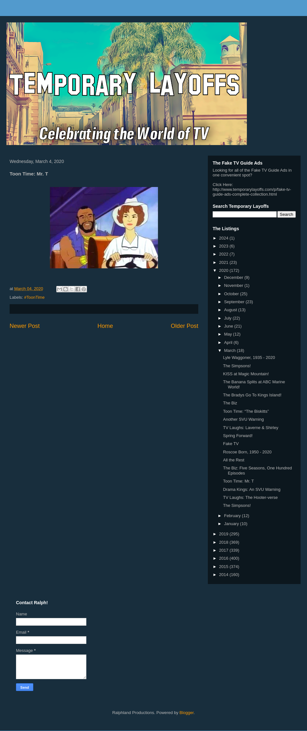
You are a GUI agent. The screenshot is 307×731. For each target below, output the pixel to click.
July (228, 318)
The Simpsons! (237, 365)
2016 (224, 558)
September (235, 301)
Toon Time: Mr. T (238, 481)
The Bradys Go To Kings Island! (252, 395)
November (234, 285)
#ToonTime (34, 297)
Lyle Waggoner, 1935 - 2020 (249, 357)
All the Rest (233, 460)
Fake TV (231, 443)
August (231, 309)
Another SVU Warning (243, 419)
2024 (224, 238)
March (230, 350)
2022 (224, 254)
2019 (224, 534)
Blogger (186, 712)
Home (105, 326)
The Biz (230, 403)
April (229, 342)
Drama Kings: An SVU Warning (251, 489)
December (234, 277)
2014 (224, 574)
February (233, 515)
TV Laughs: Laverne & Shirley (250, 427)
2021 (224, 262)
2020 (224, 270)
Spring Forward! (237, 435)
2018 (224, 542)
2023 (224, 246)
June (229, 326)
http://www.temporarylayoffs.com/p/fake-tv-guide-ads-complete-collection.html (252, 192)
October (232, 293)
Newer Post (25, 326)
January (232, 523)
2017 (224, 550)
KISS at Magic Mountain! (246, 373)
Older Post (184, 326)
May (228, 334)
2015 (224, 566)
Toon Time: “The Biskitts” (246, 411)
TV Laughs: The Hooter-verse (250, 497)
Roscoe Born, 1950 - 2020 (247, 452)
